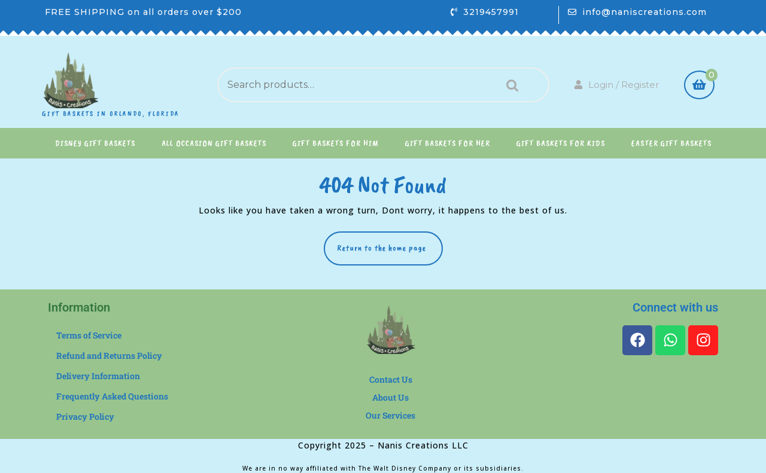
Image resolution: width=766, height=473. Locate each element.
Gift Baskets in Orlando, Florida (111, 113)
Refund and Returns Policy (109, 355)
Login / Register (616, 84)
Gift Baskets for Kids (560, 143)
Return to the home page (390, 242)
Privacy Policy (85, 416)
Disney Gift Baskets (95, 143)
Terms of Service (88, 335)
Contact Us (390, 379)
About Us (390, 397)
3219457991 (491, 12)
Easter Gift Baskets (671, 143)
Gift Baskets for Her (447, 143)
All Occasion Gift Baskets (214, 143)
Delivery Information (98, 376)
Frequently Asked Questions (112, 396)
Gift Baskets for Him (336, 143)
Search (509, 85)
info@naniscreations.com (644, 12)
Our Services (390, 415)
